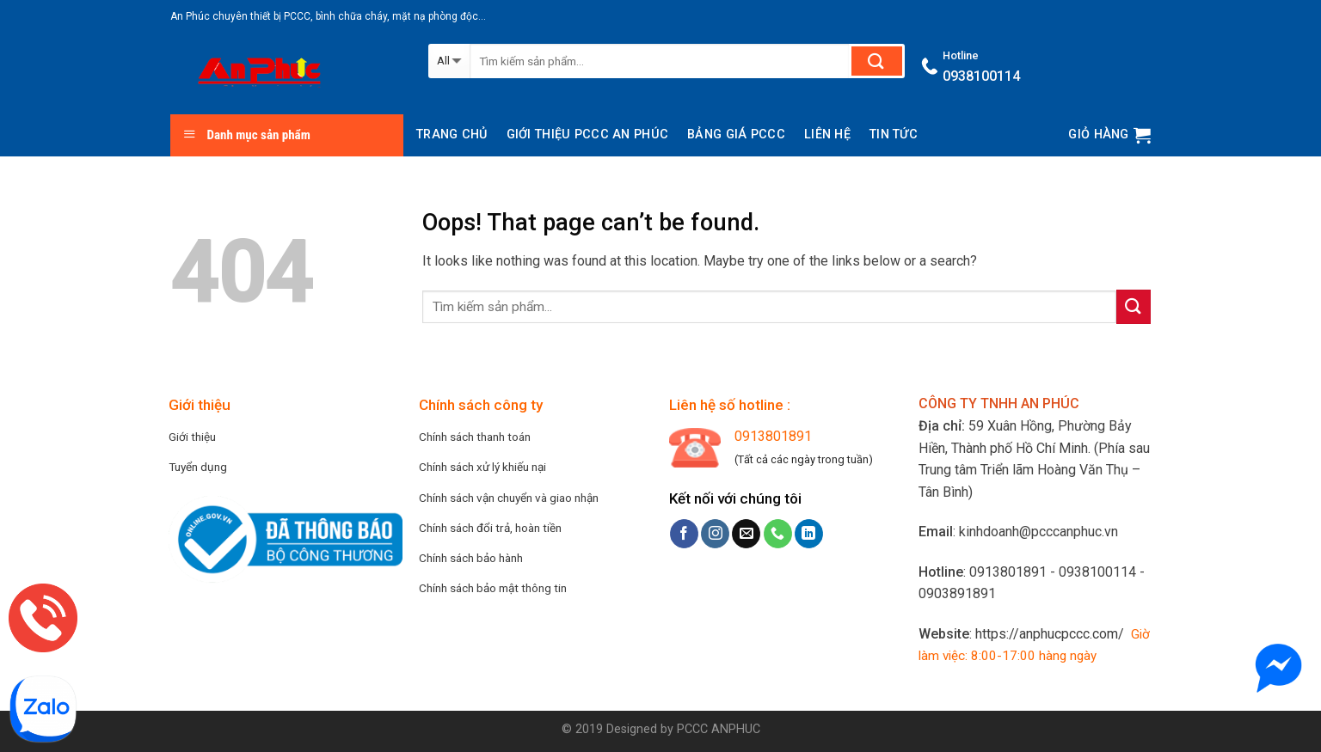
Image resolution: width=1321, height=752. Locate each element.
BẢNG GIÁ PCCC (736, 134)
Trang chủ (452, 134)
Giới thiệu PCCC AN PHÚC (588, 134)
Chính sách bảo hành (471, 558)
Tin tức (893, 134)
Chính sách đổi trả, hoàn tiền (490, 528)
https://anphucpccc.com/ (1049, 634)
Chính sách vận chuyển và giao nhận (509, 497)
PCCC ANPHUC (718, 729)
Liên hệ (827, 134)
